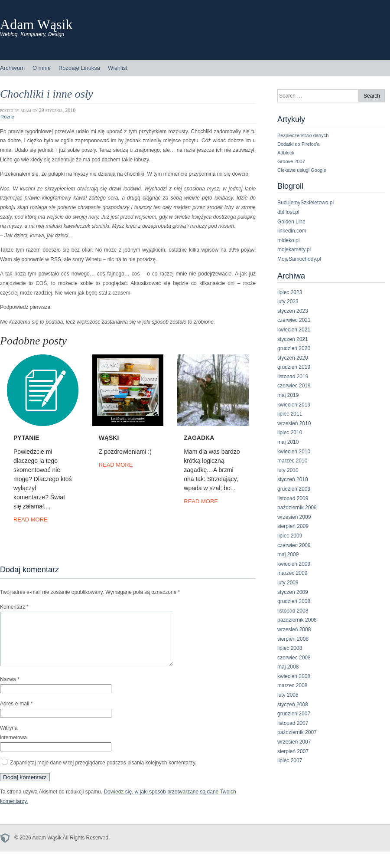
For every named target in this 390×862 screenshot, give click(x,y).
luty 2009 (288, 583)
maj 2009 (288, 554)
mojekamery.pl (294, 249)
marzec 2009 (292, 573)
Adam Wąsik (36, 24)
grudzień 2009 (293, 489)
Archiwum (12, 68)
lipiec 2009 (289, 536)
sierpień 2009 (293, 526)
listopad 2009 (292, 498)
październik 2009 (297, 508)
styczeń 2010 (292, 479)
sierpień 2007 (293, 751)
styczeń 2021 (292, 339)
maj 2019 (288, 395)
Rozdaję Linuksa (79, 68)
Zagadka (199, 437)
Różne (7, 116)
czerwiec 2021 (294, 320)
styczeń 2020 (292, 358)
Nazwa (10, 690)
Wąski (109, 437)
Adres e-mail (16, 714)
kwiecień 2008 (293, 676)
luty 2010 (288, 470)
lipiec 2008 (289, 648)
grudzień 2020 (293, 348)
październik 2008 (297, 620)
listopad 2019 (292, 377)
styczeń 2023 (292, 311)
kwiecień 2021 (293, 330)
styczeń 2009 (292, 592)
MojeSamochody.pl (299, 259)
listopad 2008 (292, 611)
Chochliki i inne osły (46, 94)
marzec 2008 (292, 685)
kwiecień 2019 (293, 405)
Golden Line (291, 222)
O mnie (41, 68)
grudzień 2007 (293, 714)
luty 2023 (288, 301)
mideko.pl (288, 240)
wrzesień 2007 (294, 742)
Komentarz (14, 607)
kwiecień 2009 (293, 564)
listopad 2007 (292, 723)
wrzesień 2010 (294, 423)
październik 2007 (297, 732)
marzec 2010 (292, 461)
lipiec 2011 (289, 414)
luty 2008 (288, 695)
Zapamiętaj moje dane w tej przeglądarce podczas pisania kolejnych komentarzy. (103, 773)
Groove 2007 (291, 161)
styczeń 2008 (292, 704)
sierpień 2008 (293, 639)
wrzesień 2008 (294, 629)
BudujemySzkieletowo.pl (305, 203)
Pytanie (26, 437)
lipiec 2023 (289, 292)
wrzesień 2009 (294, 517)
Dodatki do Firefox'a (298, 144)
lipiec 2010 (289, 432)
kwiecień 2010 (293, 452)
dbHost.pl (288, 212)
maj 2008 (288, 667)
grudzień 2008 (293, 601)
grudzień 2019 (293, 367)
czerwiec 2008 (294, 658)
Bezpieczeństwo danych (302, 135)
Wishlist (117, 68)
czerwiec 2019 (294, 386)
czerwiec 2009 (294, 545)
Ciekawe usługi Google (301, 170)
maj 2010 (288, 442)
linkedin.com (291, 231)
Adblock (285, 152)
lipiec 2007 (289, 760)
